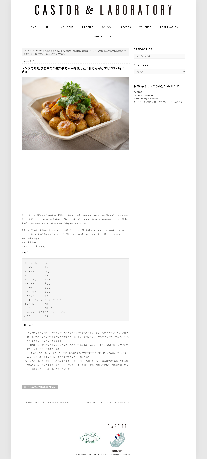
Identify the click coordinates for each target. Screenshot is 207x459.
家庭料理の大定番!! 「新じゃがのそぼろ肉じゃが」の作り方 (49, 402)
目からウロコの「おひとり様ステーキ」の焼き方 (106, 402)
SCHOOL (107, 27)
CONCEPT (67, 27)
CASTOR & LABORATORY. (99, 455)
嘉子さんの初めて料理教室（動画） (40, 387)
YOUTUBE (145, 27)
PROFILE (87, 27)
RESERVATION (169, 27)
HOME (32, 27)
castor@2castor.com (149, 98)
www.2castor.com (145, 95)
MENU (49, 27)
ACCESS (126, 27)
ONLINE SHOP (103, 36)
